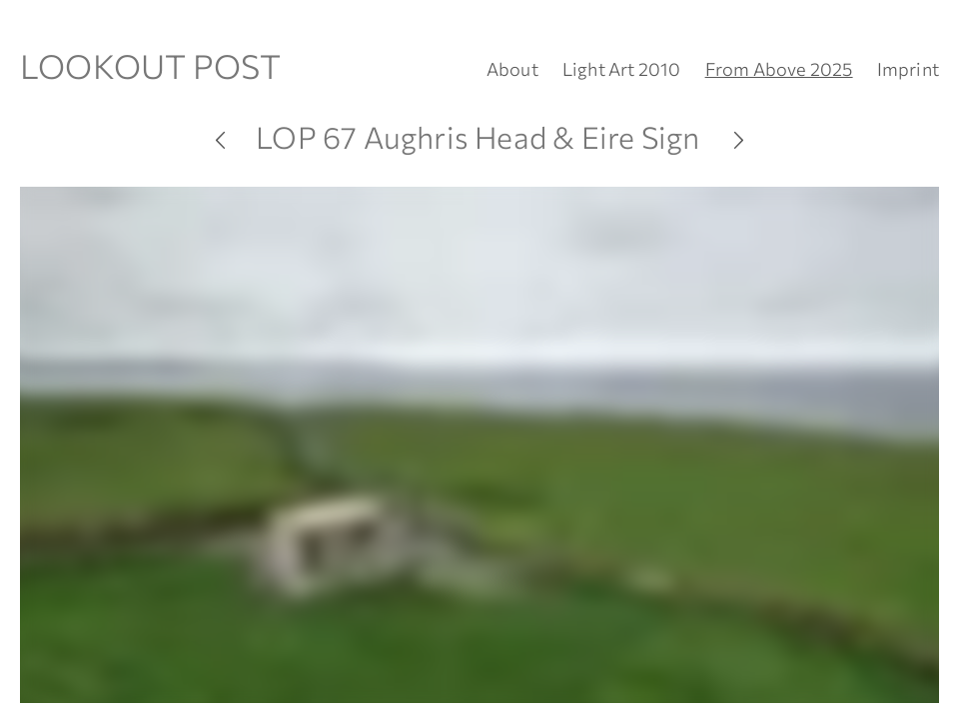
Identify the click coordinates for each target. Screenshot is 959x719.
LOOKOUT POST (150, 65)
